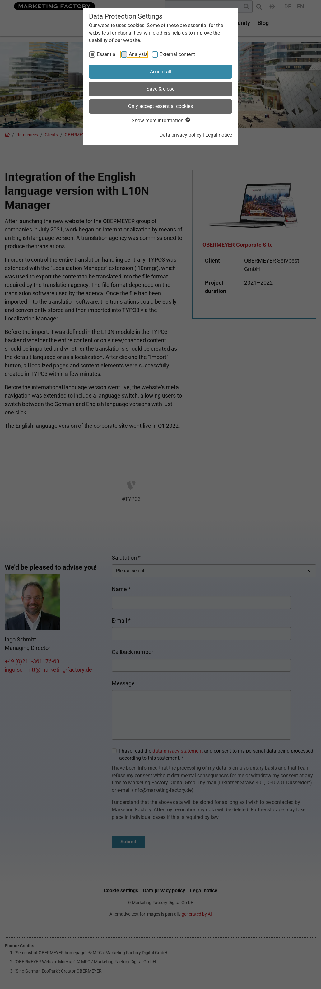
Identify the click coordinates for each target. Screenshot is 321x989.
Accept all (160, 72)
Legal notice (218, 135)
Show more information (160, 121)
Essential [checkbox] (107, 54)
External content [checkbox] (177, 54)
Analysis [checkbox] (138, 54)
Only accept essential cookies (160, 106)
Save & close (160, 89)
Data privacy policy (181, 135)
